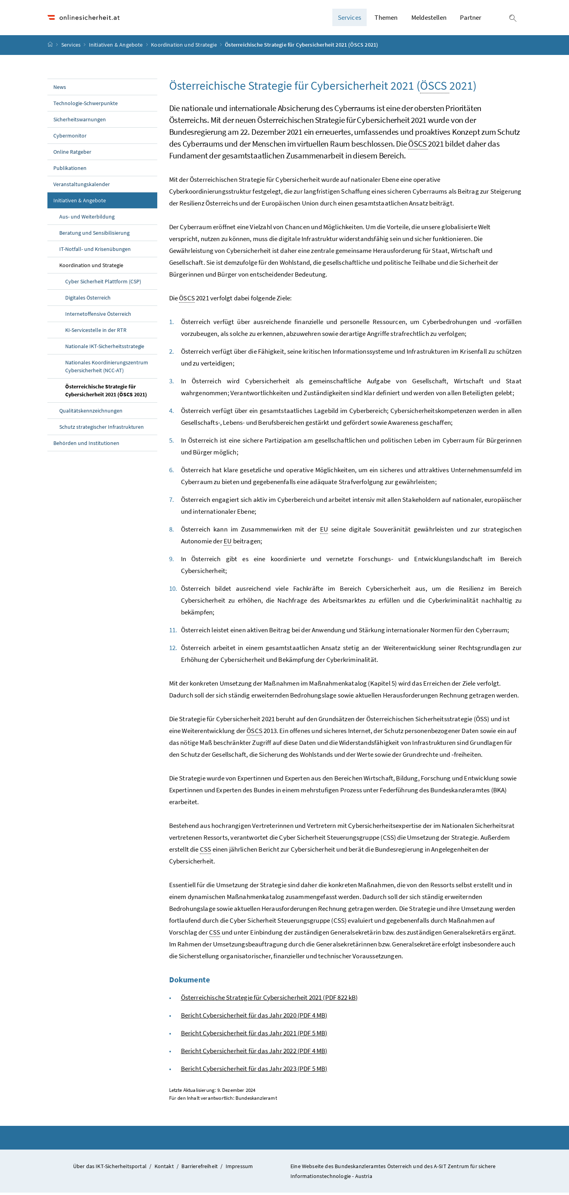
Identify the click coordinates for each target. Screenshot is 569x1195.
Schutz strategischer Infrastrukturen (101, 428)
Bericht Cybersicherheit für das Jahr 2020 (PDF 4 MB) (254, 1017)
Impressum (239, 1168)
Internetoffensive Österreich (98, 315)
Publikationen (70, 169)
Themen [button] (386, 18)
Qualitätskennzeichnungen (90, 412)
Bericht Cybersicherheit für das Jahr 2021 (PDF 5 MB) (254, 1035)
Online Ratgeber (72, 153)
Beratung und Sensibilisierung (94, 234)
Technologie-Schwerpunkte (85, 105)
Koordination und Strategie (184, 47)
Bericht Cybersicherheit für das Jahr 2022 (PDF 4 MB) (254, 1052)
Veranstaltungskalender (81, 186)
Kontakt (164, 1168)
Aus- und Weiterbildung (87, 218)
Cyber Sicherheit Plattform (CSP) (103, 283)
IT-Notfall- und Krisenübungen (95, 250)
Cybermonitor (70, 137)
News (59, 88)
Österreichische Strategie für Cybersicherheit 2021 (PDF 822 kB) (269, 999)
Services (71, 47)
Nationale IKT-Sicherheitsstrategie (104, 348)
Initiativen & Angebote (116, 47)
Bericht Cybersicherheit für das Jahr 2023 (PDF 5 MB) (254, 1070)
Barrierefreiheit (199, 1168)
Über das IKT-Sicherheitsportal (110, 1168)
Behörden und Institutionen (86, 445)
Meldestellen (429, 18)
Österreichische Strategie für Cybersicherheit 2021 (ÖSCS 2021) (111, 392)
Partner (470, 18)
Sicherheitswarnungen (79, 121)
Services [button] (349, 18)
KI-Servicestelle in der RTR (95, 332)
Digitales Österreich (88, 299)
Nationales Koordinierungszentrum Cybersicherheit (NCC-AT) (106, 368)
